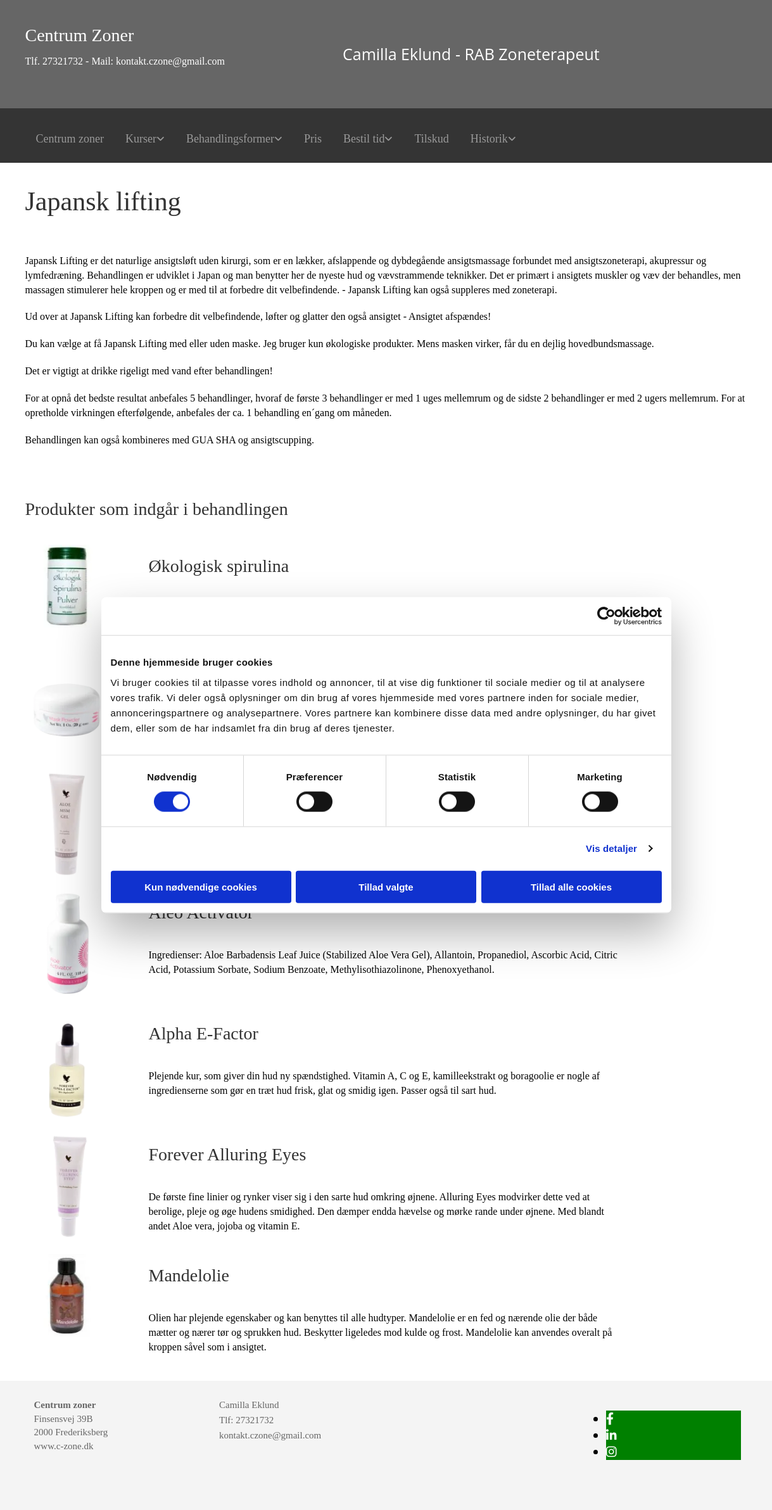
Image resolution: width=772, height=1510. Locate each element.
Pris (313, 138)
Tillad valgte (385, 886)
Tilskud (431, 138)
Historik (489, 138)
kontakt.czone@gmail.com (270, 1435)
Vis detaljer (611, 848)
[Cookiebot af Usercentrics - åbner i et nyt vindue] (606, 616)
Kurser (140, 138)
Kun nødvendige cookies (200, 886)
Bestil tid (364, 138)
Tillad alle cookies (571, 886)
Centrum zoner (70, 138)
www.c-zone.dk (64, 1446)
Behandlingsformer (230, 138)
